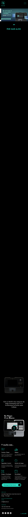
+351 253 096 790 (5, 506)
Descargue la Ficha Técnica (12, 485)
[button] (12, 24)
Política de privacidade (6, 498)
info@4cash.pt (5, 501)
